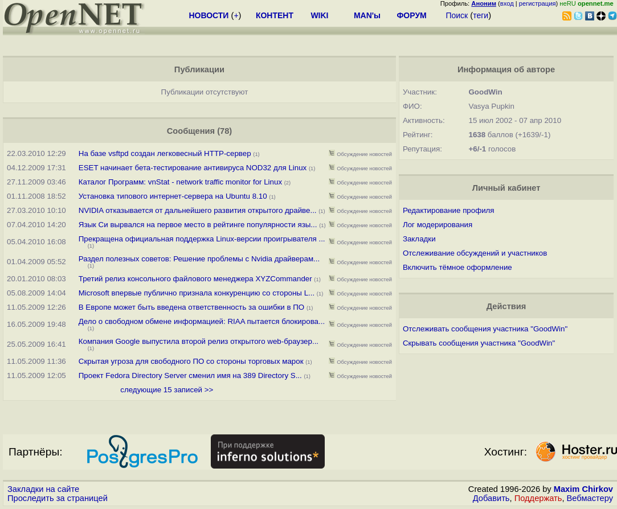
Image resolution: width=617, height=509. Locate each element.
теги (480, 15)
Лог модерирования (437, 224)
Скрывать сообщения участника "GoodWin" (479, 343)
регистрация (537, 3)
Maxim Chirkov (583, 489)
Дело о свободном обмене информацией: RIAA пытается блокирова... (202, 321)
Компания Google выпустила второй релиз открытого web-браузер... (198, 341)
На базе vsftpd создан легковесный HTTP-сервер (165, 153)
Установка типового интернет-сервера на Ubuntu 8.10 (173, 196)
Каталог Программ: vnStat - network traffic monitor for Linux (180, 182)
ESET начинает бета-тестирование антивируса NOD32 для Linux (193, 167)
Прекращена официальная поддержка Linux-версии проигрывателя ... (202, 239)
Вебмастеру (590, 498)
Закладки (419, 239)
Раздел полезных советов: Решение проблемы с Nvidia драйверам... (199, 259)
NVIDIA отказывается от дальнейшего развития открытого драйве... (198, 210)
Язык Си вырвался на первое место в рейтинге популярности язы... (198, 224)
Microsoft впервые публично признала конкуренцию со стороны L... (196, 293)
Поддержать (538, 498)
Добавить (491, 498)
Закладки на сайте (43, 489)
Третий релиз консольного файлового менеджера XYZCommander (195, 278)
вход (507, 3)
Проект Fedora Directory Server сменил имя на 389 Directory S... (190, 375)
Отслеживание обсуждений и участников (475, 253)
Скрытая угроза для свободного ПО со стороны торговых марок (191, 361)
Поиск (457, 15)
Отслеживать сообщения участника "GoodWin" (485, 329)
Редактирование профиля (449, 210)
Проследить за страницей (57, 498)
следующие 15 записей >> (166, 389)
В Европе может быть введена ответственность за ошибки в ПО (191, 307)
